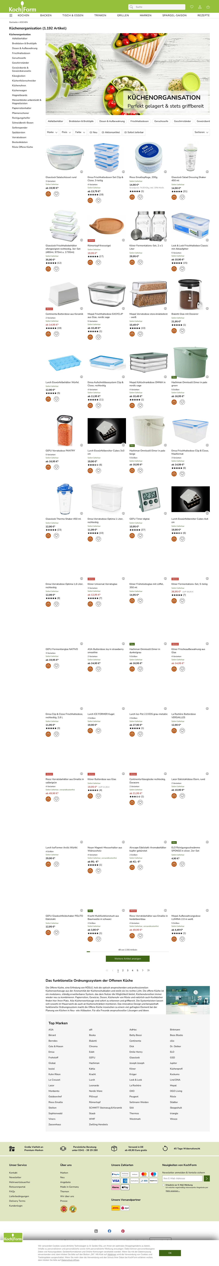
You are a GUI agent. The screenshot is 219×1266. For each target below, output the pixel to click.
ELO (172, 1052)
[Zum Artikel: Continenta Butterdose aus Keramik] (64, 314)
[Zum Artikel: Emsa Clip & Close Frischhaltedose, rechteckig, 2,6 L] (65, 694)
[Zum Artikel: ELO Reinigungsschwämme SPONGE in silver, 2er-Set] (190, 849)
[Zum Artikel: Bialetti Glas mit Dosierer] (184, 314)
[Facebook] (109, 1231)
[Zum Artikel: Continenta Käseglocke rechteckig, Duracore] (148, 781)
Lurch (92, 1079)
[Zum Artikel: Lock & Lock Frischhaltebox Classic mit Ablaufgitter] (190, 247)
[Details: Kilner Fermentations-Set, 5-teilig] (175, 579)
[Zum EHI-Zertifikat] (64, 1209)
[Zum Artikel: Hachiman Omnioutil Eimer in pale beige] (148, 452)
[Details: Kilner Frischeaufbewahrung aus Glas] (175, 644)
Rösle (173, 1096)
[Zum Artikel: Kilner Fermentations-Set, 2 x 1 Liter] (148, 247)
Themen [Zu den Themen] (64, 1191)
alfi (90, 1029)
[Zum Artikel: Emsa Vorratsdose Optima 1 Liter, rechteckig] (107, 520)
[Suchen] (132, 7)
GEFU (92, 1057)
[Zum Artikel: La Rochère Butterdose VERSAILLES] (190, 715)
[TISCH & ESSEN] (72, 15)
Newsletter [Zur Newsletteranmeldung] (15, 1177)
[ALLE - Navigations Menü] (11, 15)
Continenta (135, 1040)
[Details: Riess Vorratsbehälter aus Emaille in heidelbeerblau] (133, 911)
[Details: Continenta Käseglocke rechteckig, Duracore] (133, 774)
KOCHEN (24, 22)
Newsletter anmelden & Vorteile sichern (183, 1172)
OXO (131, 1091)
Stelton (52, 1107)
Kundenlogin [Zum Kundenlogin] (15, 1205)
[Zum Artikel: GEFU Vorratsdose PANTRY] (60, 450)
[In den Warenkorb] (48, 193)
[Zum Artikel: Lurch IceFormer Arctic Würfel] (61, 847)
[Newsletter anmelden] (207, 1178)
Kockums (174, 1074)
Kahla (92, 1068)
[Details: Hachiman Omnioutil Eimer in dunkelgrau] (132, 644)
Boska (92, 1035)
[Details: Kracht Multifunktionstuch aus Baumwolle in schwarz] (91, 911)
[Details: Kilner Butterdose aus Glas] (92, 774)
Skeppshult (176, 1107)
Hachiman (94, 1063)
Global (52, 1063)
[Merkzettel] (191, 7)
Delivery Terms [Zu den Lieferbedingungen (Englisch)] (17, 1201)
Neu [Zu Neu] (62, 1177)
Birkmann (175, 1029)
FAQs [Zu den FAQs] (12, 1191)
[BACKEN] (45, 15)
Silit (131, 1107)
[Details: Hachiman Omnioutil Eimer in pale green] (174, 377)
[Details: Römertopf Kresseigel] (92, 240)
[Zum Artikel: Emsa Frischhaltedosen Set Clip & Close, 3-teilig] (107, 179)
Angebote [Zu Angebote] (65, 1182)
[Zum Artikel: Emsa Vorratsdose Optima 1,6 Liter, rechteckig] (65, 585)
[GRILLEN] (123, 15)
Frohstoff (53, 1057)
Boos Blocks (176, 1035)
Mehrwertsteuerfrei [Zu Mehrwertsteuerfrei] (19, 1182)
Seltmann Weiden (139, 1102)
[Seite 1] (118, 970)
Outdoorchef (55, 1096)
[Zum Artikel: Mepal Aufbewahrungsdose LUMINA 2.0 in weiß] (190, 917)
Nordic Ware (95, 1091)
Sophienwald (55, 1113)
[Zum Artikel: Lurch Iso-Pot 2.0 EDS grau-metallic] (148, 714)
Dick (131, 1046)
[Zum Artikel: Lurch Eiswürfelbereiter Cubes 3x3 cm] (107, 452)
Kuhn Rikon (55, 1074)
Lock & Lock (135, 1079)
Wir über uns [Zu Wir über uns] (67, 1196)
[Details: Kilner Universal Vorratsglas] (92, 579)
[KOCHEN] (23, 15)
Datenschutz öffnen (70, 1260)
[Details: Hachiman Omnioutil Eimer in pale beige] (132, 445)
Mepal (173, 1085)
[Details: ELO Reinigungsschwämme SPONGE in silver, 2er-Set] (174, 842)
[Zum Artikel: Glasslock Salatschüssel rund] (61, 177)
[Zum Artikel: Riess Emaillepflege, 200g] (143, 177)
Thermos (134, 1113)
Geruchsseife (161, 121)
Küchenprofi (176, 1068)
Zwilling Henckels (98, 1124)
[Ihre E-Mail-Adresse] (182, 1178)
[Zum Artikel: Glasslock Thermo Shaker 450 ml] (63, 519)
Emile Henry (135, 1052)
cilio (172, 1040)
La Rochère (135, 1085)
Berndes (53, 1040)
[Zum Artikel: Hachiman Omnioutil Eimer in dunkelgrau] (148, 651)
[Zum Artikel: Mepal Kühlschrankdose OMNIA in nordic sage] (148, 384)
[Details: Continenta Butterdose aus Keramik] (50, 309)
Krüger (133, 1074)
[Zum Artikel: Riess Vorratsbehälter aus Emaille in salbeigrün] (65, 781)
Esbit (91, 1052)
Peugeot (133, 1096)
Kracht (92, 1074)
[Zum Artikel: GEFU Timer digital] (139, 519)
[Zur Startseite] (22, 7)
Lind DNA (175, 1079)
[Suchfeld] (156, 7)
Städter (174, 1102)
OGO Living (176, 1091)
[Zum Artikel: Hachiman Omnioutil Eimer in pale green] (190, 384)
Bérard (52, 1035)
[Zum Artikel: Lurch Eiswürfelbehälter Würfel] (65, 362)
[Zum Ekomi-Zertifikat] (73, 1209)
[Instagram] (96, 1231)
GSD (172, 1057)
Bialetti (93, 1040)
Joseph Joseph (136, 1063)
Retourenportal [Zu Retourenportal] (17, 1186)
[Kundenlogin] (200, 7)
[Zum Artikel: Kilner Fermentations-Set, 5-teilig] (189, 584)
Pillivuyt (93, 1096)
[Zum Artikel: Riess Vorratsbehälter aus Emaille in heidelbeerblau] (148, 917)
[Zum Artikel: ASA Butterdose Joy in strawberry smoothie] (107, 651)
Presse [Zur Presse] (64, 1201)
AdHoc (133, 1029)
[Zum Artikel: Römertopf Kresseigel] (99, 245)
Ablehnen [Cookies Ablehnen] (111, 1254)
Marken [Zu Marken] (64, 1172)
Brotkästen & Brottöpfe (81, 121)
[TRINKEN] (100, 15)
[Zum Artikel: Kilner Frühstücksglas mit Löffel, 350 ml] (148, 585)
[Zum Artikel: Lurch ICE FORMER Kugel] (101, 714)
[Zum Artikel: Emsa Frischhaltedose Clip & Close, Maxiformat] (190, 452)
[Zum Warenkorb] (208, 7)
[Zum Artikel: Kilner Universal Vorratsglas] (102, 584)
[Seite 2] (123, 970)
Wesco (173, 1119)
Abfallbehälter (55, 121)
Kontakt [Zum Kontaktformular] (13, 1172)
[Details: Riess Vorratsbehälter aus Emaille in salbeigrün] (50, 774)
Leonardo (94, 1085)
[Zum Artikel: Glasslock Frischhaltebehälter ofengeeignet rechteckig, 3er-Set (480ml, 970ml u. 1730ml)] (65, 249)
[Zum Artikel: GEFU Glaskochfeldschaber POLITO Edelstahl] (65, 917)
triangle (174, 1113)
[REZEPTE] (204, 15)
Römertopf (94, 1102)
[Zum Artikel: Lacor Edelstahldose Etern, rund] (188, 779)
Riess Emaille (56, 1102)
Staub (92, 1113)
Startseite (13, 22)
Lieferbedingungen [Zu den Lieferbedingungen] (19, 1196)
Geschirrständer (182, 121)
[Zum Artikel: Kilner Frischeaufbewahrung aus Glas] (190, 651)
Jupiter (173, 1063)
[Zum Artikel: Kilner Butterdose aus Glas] (102, 779)
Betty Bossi (135, 1035)
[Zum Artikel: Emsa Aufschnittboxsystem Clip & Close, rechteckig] (107, 384)
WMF (92, 1119)
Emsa (51, 1052)
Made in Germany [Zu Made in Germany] (69, 1186)
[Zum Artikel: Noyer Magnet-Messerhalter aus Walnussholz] (107, 849)
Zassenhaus (55, 1124)
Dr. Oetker (175, 1046)
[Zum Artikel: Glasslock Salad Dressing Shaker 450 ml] (190, 179)
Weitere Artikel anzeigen (127, 958)
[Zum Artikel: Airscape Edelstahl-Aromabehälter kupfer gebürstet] (148, 849)
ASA (51, 1029)
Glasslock (134, 1057)
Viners (52, 1119)
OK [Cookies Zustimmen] (170, 1253)
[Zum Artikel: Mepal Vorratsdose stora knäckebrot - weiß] (148, 315)
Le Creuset (54, 1079)
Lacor (51, 1085)
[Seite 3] (127, 970)
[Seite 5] (137, 970)
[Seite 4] (132, 970)
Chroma (93, 1046)
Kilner (132, 1068)
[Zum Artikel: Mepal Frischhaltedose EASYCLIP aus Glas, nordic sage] (107, 315)
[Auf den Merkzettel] (56, 193)
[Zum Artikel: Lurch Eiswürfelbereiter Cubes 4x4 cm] (190, 520)
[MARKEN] (145, 15)
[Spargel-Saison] (174, 15)
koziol (52, 1068)
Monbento (54, 1091)
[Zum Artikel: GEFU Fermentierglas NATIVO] (62, 649)
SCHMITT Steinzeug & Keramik (105, 1107)
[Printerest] (123, 1231)
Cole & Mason (56, 1046)
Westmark (135, 1119)
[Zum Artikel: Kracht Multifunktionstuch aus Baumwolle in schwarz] (107, 917)
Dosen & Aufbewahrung (112, 121)
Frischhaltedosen (139, 121)
